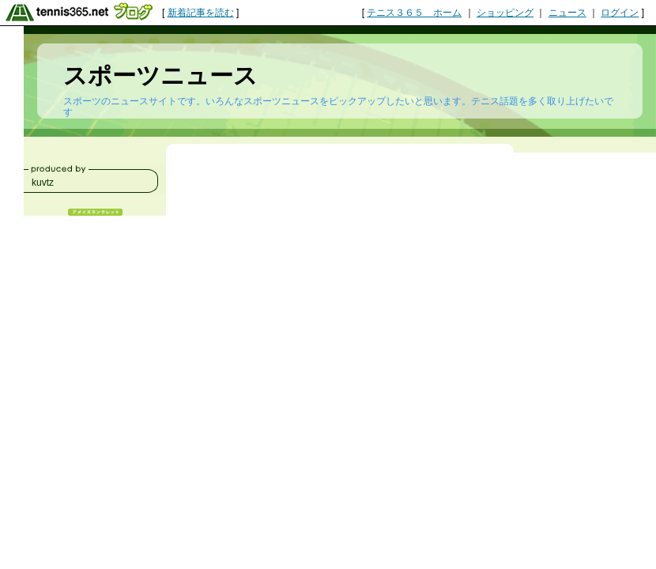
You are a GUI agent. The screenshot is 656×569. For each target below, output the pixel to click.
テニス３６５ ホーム (414, 12)
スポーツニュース (160, 75)
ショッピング (505, 12)
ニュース (567, 12)
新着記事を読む (201, 12)
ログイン (620, 12)
